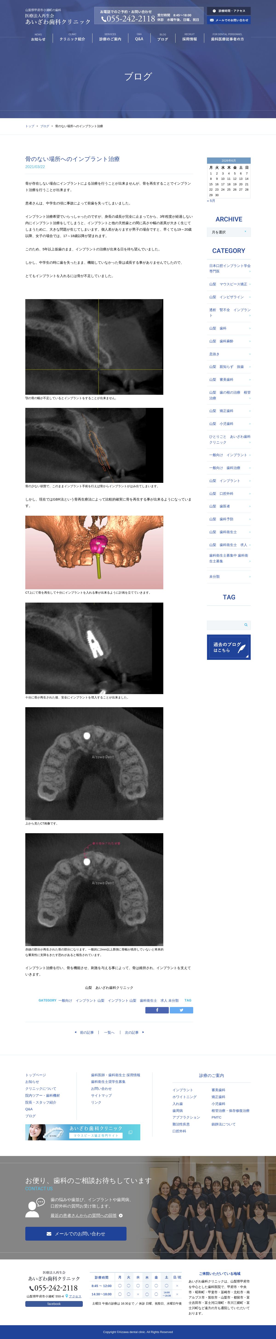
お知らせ (32, 1082)
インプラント (182, 1090)
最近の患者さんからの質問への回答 (84, 1215)
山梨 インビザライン (226, 297)
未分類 (173, 1000)
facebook (54, 1304)
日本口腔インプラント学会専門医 (230, 268)
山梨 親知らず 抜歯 (226, 367)
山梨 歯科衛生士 (223, 532)
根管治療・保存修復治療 (231, 1111)
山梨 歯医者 (219, 506)
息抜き (214, 354)
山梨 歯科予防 (221, 519)
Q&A (29, 1109)
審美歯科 (218, 1090)
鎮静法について (224, 1124)
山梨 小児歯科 (221, 424)
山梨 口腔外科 (221, 493)
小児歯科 (218, 1104)
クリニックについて (40, 1088)
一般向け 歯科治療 (224, 468)
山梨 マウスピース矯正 (228, 284)
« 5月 (211, 201)
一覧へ (109, 1032)
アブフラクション (186, 1117)
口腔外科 (179, 1131)
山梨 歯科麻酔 (221, 341)
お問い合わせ (101, 1088)
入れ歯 (177, 1104)
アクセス (75, 1296)
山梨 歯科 (218, 328)
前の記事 (85, 1032)
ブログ (44, 126)
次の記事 (133, 1032)
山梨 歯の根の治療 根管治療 (230, 395)
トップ (29, 126)
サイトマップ (101, 1095)
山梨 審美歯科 (221, 379)
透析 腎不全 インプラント (230, 313)
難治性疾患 (181, 1124)
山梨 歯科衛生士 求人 (148, 1000)
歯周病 (177, 1111)
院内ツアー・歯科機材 (42, 1095)
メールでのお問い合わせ (76, 1233)
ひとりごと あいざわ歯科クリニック (230, 439)
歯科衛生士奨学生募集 (108, 1082)
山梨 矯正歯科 (221, 411)
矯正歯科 (218, 1097)
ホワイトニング (184, 1097)
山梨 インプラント (113, 1000)
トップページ (35, 1075)
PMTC (216, 1117)
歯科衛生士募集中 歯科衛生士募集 (228, 558)
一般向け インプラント (77, 1000)
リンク (96, 1102)
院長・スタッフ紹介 (40, 1102)
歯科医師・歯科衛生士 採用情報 (115, 1075)
